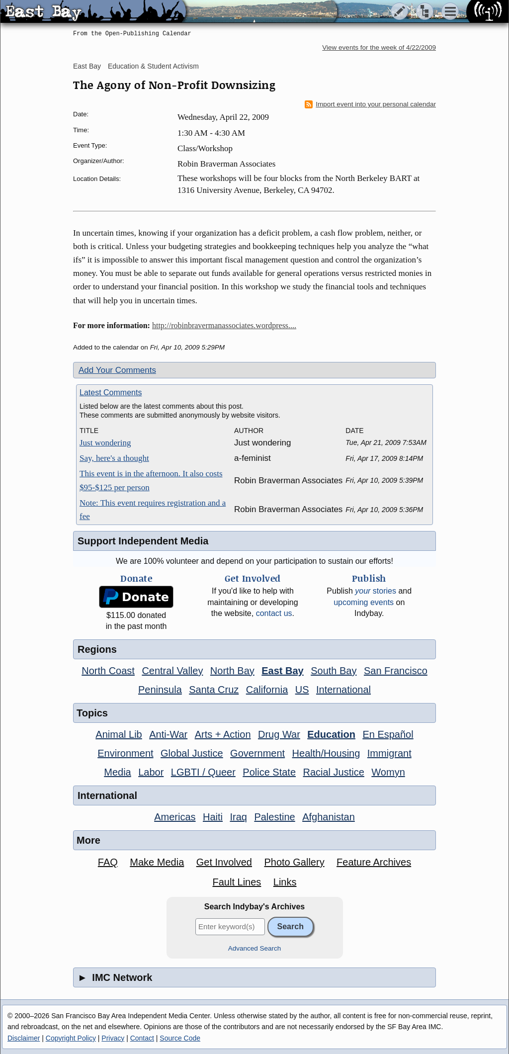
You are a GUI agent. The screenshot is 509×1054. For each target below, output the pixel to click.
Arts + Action (223, 734)
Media (117, 772)
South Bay (333, 670)
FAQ (108, 862)
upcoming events (364, 602)
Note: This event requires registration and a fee (153, 509)
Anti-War (168, 734)
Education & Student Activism (153, 66)
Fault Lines (237, 882)
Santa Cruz (214, 689)
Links (285, 882)
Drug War (279, 734)
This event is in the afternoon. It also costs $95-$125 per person (151, 480)
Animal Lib (118, 734)
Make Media (157, 862)
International (343, 689)
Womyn (388, 772)
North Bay (232, 670)
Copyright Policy (71, 1038)
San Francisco (395, 670)
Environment (125, 753)
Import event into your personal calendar (370, 104)
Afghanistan (328, 816)
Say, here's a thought (114, 458)
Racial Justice (333, 772)
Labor (151, 772)
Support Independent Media (143, 540)
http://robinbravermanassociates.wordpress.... (224, 325)
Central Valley (172, 670)
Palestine (274, 816)
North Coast (108, 670)
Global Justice (192, 753)
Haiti (213, 816)
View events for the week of (379, 47)
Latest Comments (111, 392)
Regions (97, 649)
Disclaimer (23, 1038)
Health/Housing (326, 753)
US (302, 689)
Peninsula (160, 689)
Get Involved (224, 862)
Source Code (180, 1038)
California (267, 689)
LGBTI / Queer (203, 772)
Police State (269, 772)
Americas (174, 816)
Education (331, 734)
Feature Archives (374, 862)
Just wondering (105, 442)
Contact (142, 1038)
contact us (274, 613)
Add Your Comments (117, 370)
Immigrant (389, 753)
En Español (387, 734)
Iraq (238, 816)
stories (375, 591)
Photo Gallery (294, 862)
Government (257, 753)
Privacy (112, 1038)
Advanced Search (254, 948)
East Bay (87, 66)
